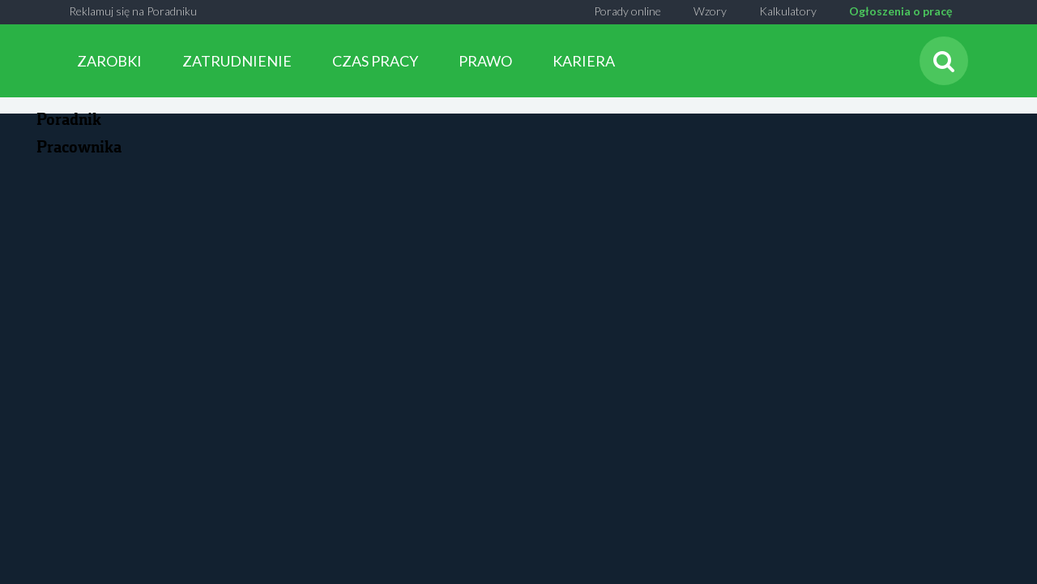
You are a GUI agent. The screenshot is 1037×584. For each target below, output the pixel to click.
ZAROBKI (109, 61)
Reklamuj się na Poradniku (133, 11)
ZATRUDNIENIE (237, 61)
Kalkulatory (788, 11)
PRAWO (485, 61)
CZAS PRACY (375, 61)
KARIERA (584, 61)
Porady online (627, 11)
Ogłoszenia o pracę (900, 11)
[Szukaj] (944, 60)
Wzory (710, 11)
